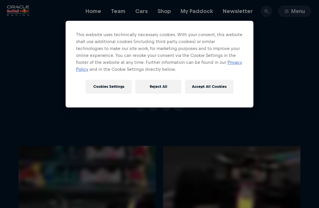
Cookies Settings (108, 86)
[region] (159, 64)
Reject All (158, 86)
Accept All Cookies (209, 86)
